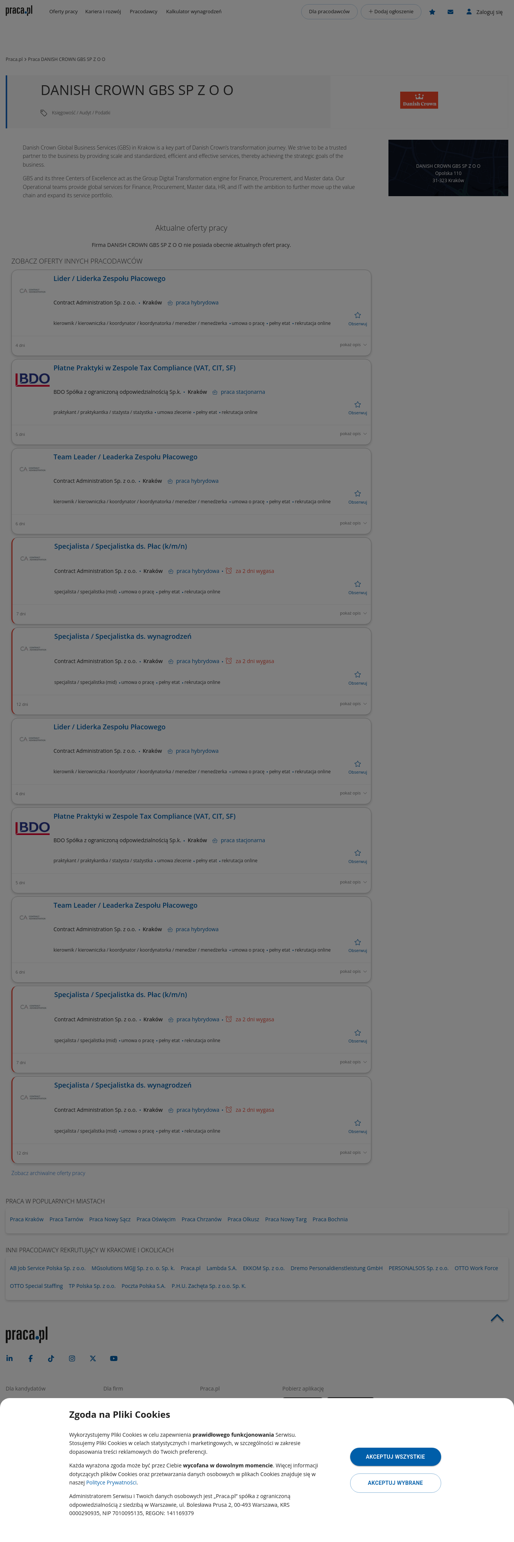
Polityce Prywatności (111, 1482)
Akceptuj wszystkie (395, 1457)
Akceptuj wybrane (395, 1483)
